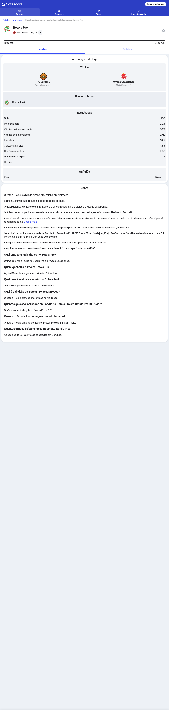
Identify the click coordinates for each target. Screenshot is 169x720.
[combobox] (36, 32)
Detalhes (42, 49)
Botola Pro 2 (30, 221)
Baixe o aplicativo (155, 4)
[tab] (42, 49)
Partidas (127, 49)
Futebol (6, 20)
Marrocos (17, 20)
